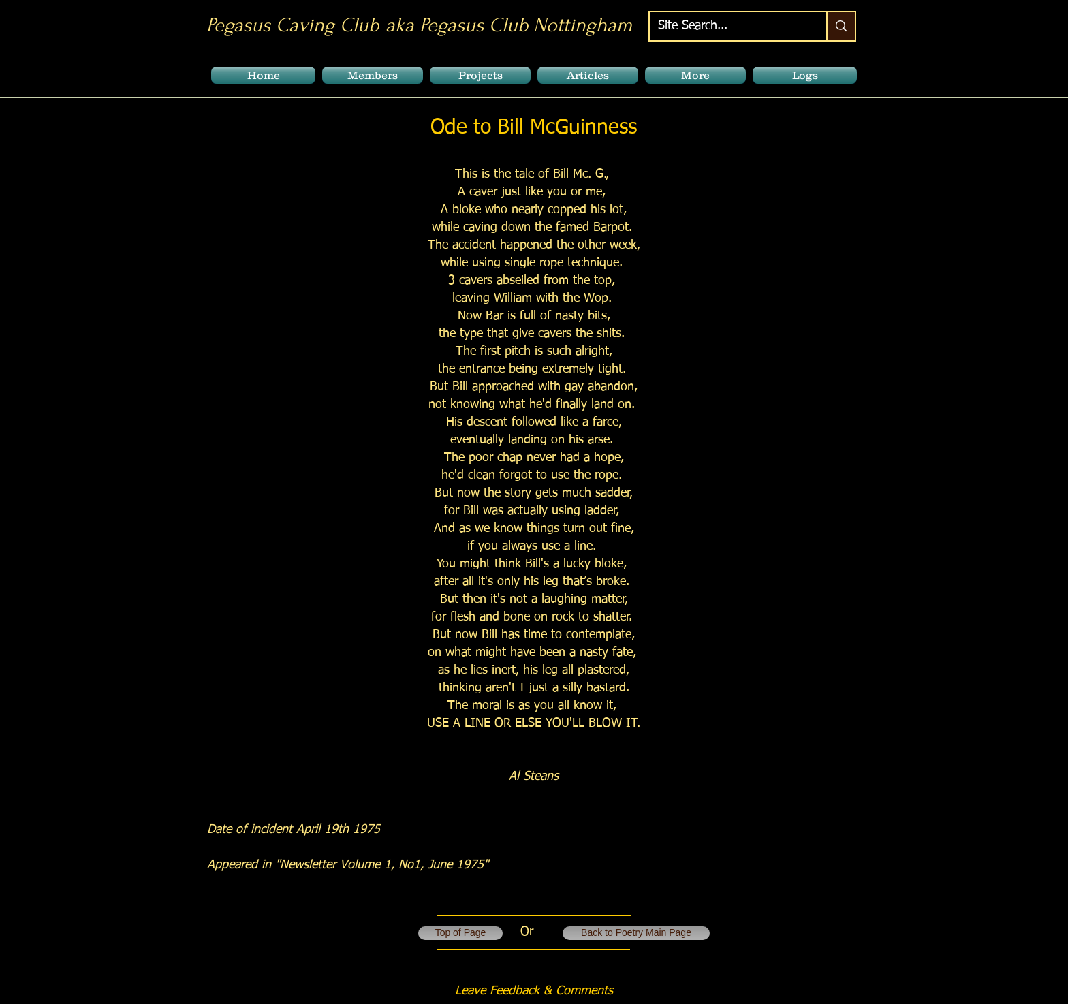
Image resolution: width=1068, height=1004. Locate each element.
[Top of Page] (460, 933)
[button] (372, 75)
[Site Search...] (728, 26)
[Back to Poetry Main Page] (636, 933)
